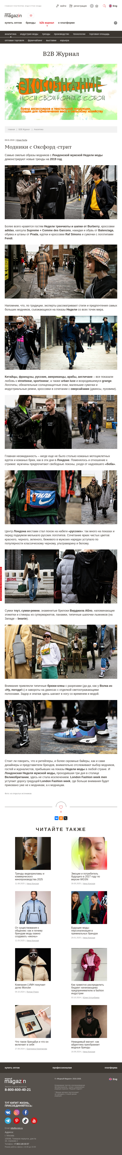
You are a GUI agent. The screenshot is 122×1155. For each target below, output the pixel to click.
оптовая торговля (14, 40)
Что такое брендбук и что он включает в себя (31, 1043)
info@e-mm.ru (17, 1128)
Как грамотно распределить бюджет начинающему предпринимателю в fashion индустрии (87, 989)
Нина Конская (33, 883)
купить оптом (13, 22)
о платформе (66, 22)
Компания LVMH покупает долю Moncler (30, 986)
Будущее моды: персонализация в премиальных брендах (84, 930)
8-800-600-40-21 (18, 1090)
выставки (51, 40)
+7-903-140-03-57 (21, 1144)
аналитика (10, 34)
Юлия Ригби (21, 140)
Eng (115, 5)
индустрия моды (29, 34)
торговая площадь (99, 34)
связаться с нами (31, 15)
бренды (31, 22)
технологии (79, 34)
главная (11, 129)
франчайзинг (35, 40)
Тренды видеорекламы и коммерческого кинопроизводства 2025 (29, 876)
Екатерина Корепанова (37, 1049)
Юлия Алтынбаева (91, 997)
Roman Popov (33, 992)
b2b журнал (47, 22)
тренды (46, 34)
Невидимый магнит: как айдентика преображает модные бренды (85, 1044)
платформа (111, 1067)
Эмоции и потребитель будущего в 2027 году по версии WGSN (85, 876)
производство (61, 34)
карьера (64, 40)
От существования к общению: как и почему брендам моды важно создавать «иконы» (29, 932)
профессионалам (62, 1067)
